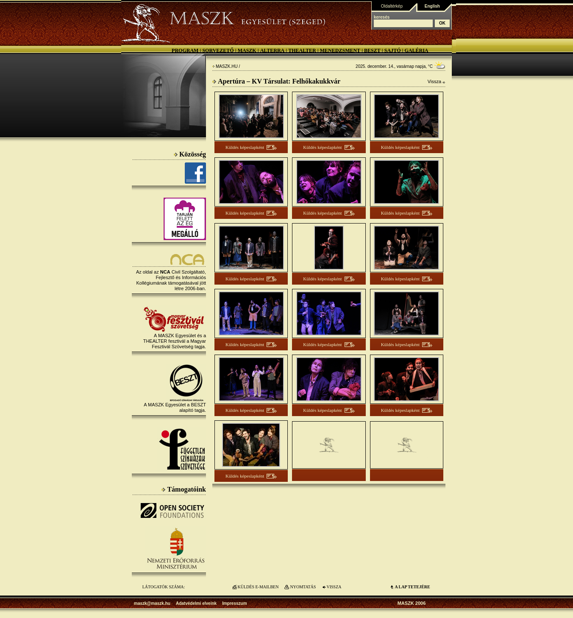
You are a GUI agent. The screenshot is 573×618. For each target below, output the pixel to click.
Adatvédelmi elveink (196, 603)
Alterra (272, 50)
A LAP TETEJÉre (412, 586)
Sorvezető (218, 50)
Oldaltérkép (392, 6)
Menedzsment (340, 50)
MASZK (247, 50)
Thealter (302, 50)
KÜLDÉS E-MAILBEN (258, 586)
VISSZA (333, 586)
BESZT (372, 50)
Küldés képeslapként (244, 147)
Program (185, 50)
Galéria (416, 50)
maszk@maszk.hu (152, 603)
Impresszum (234, 603)
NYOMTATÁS (303, 586)
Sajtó (392, 50)
